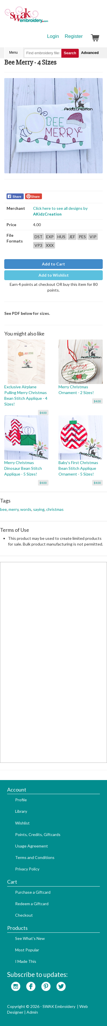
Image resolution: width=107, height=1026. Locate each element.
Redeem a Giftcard (32, 903)
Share (17, 196)
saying (39, 509)
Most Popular (27, 949)
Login (53, 36)
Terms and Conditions (34, 857)
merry (14, 509)
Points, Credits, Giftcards (37, 834)
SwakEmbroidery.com (47, 17)
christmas (55, 509)
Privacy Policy (27, 868)
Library (21, 811)
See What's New (30, 938)
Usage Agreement (31, 845)
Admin (32, 1012)
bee (3, 509)
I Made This (25, 961)
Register (74, 36)
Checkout (24, 915)
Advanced (90, 53)
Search (70, 53)
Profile (21, 799)
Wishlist (22, 823)
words (25, 509)
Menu (13, 53)
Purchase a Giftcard (33, 892)
